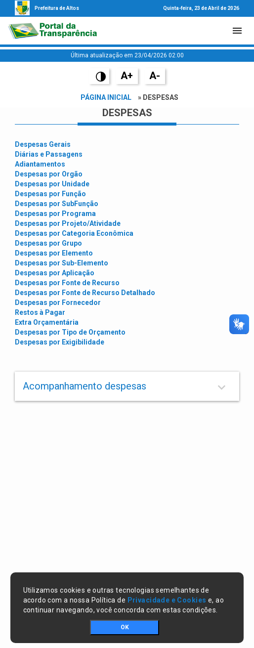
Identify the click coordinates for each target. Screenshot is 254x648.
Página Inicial (106, 97)
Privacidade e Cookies (167, 600)
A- (154, 76)
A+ (127, 76)
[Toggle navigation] (237, 31)
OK (125, 627)
